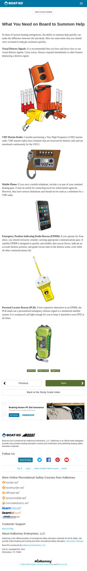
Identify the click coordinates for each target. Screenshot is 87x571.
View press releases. (75, 541)
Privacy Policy (49, 564)
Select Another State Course (46, 468)
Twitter (39, 460)
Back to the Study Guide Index (43, 392)
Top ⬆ (19, 468)
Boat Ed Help (7, 529)
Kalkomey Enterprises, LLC (34, 545)
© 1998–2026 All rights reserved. (31, 564)
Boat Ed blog (25, 460)
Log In (28, 468)
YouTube (66, 460)
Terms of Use (62, 564)
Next (63, 383)
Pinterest (57, 460)
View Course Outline (43, 12)
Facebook (48, 460)
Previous (23, 383)
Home (64, 468)
